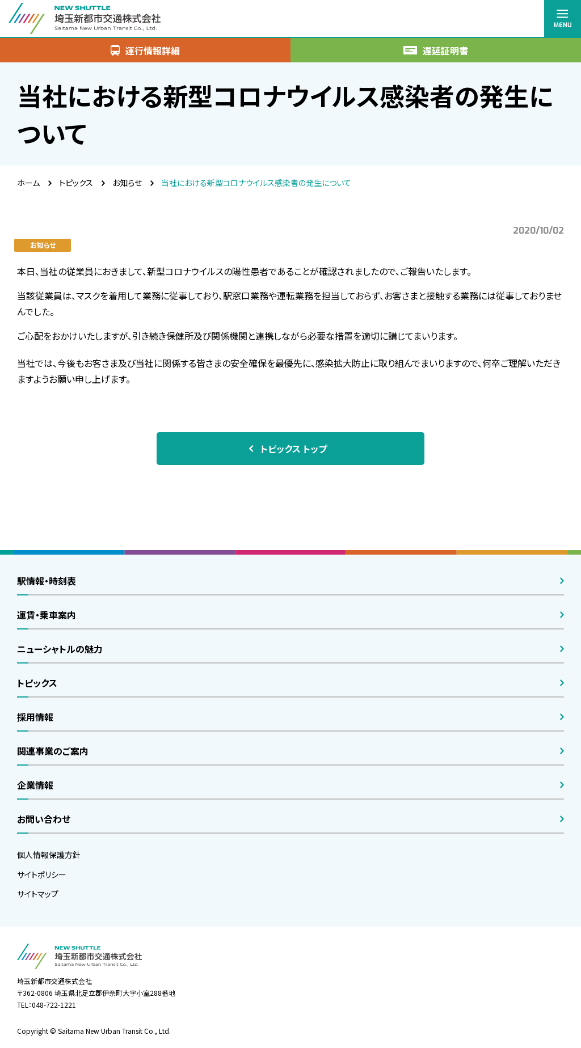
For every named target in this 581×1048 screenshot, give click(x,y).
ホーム (28, 182)
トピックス (76, 182)
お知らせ (127, 182)
